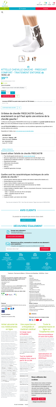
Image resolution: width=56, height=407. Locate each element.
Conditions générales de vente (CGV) (37, 284)
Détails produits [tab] (7, 149)
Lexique (31, 282)
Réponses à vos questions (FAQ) (8, 316)
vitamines (7, 381)
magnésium (4, 380)
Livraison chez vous (33, 310)
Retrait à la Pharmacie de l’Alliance (36, 309)
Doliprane (11, 365)
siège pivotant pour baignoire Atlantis (27, 384)
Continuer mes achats (9, 107)
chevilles (33, 342)
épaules (25, 342)
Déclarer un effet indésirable (35, 283)
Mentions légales (33, 286)
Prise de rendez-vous (33, 279)
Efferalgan (4, 368)
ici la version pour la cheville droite (25, 131)
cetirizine (14, 372)
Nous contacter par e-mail (12, 288)
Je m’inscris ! (45, 249)
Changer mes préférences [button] (39, 401)
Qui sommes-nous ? (5, 282)
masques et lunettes (23, 400)
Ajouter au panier (8, 96)
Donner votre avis (28, 220)
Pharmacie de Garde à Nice (35, 294)
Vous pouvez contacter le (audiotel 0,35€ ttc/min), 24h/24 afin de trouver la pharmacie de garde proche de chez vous (41, 300)
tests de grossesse (13, 379)
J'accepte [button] (35, 398)
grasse (14, 370)
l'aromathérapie (47, 365)
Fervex (14, 374)
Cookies (31, 288)
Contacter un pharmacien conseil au (12, 286)
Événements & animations (34, 280)
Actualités (31, 278)
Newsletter (3, 283)
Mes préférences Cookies (34, 289)
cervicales (21, 342)
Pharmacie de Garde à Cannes (35, 298)
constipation (3, 372)
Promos (45, 8)
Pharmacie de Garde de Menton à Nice (37, 296)
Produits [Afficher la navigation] (27, 8)
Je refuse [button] (42, 398)
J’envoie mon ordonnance (15, 236)
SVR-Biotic (43, 349)
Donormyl (3, 376)
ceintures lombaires (23, 339)
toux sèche (9, 370)
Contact (3, 284)
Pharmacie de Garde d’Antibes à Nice (37, 295)
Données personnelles (34, 287)
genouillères (31, 338)
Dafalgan (10, 368)
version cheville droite (29, 156)
